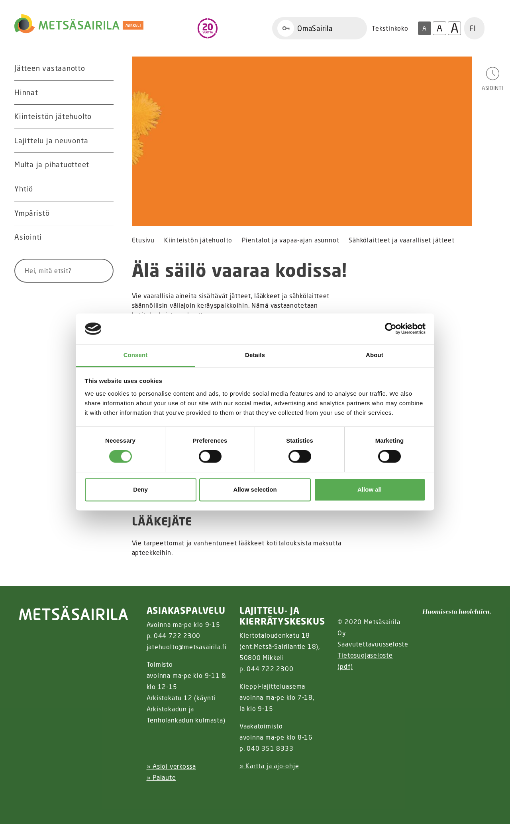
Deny (140, 489)
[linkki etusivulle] (73, 613)
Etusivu (143, 240)
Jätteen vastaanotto (49, 68)
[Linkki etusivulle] (78, 23)
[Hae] (97, 271)
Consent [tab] (136, 354)
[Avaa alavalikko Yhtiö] (106, 189)
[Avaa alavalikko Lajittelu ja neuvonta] (106, 141)
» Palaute (161, 777)
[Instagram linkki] (150, 797)
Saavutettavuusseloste (372, 644)
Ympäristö (32, 213)
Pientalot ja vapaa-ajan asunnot (290, 240)
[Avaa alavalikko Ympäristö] (106, 213)
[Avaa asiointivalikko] (492, 78)
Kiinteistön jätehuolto (53, 116)
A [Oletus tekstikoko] (424, 28)
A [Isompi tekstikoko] (439, 28)
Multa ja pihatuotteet (51, 164)
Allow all (369, 489)
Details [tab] (255, 354)
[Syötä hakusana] (49, 271)
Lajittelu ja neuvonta (51, 140)
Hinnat (26, 92)
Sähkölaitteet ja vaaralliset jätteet (401, 240)
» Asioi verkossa (171, 766)
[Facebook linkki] (143, 797)
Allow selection (255, 489)
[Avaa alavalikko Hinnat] (106, 93)
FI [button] (472, 28)
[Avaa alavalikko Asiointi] (106, 237)
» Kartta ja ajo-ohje (269, 766)
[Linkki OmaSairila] (319, 28)
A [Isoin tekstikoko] (455, 28)
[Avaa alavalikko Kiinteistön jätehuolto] (106, 117)
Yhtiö (23, 188)
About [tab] (374, 354)
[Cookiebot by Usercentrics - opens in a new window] (391, 329)
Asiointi (28, 237)
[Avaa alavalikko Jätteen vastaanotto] (106, 68)
